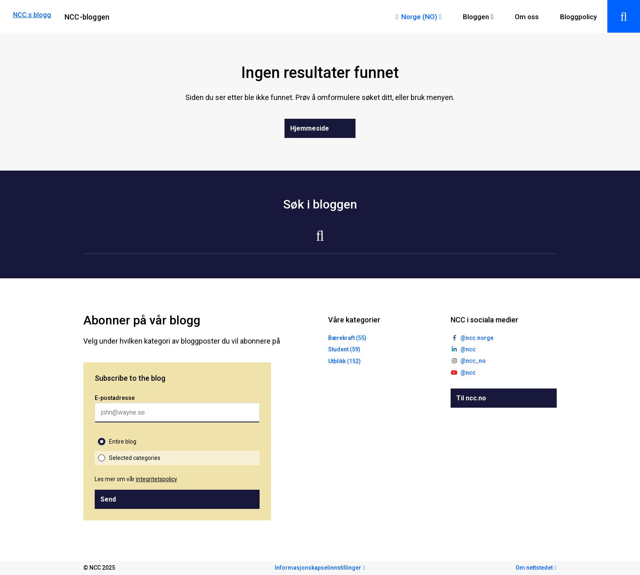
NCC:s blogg (32, 15)
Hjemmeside (309, 128)
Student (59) (344, 349)
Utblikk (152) (344, 361)
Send (108, 499)
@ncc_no (473, 360)
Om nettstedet (534, 567)
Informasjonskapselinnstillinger (318, 567)
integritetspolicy (156, 479)
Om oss (527, 17)
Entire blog (122, 441)
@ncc (468, 349)
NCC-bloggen (86, 17)
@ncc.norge (476, 338)
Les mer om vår (136, 479)
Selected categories (134, 458)
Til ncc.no (471, 398)
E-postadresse (115, 398)
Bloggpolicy (578, 17)
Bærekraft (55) (347, 338)
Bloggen (476, 17)
